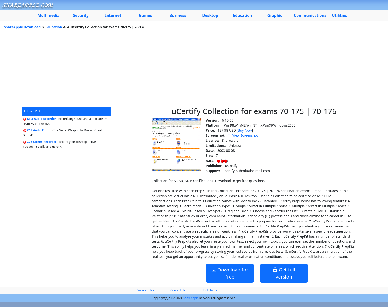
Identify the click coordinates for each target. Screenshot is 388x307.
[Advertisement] (194, 70)
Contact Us (177, 290)
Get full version (284, 273)
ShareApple (191, 298)
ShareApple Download (22, 27)
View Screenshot (243, 135)
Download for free (230, 273)
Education (53, 27)
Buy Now (245, 130)
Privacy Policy (145, 290)
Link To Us (210, 290)
